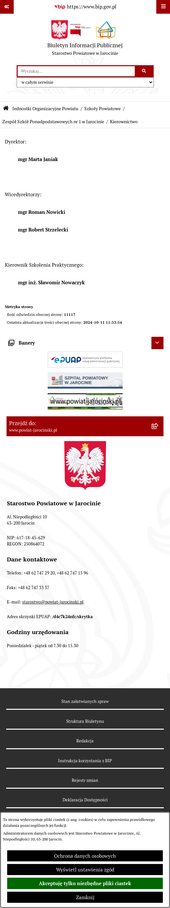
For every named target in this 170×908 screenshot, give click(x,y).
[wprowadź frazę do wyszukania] (76, 71)
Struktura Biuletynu (85, 721)
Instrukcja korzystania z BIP (85, 761)
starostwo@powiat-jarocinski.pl (53, 602)
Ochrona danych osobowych (85, 856)
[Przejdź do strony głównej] (85, 39)
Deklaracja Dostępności (85, 800)
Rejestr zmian (85, 780)
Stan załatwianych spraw (85, 701)
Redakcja (85, 741)
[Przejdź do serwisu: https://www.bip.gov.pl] (85, 7)
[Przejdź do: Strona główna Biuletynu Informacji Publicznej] (6, 108)
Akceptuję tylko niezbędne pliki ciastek (85, 883)
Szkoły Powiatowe (102, 109)
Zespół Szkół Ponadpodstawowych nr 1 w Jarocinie (53, 122)
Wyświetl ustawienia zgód (85, 870)
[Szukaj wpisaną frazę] (145, 71)
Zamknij (85, 897)
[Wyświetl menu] (163, 7)
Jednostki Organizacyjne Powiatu (45, 109)
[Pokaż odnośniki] (7, 7)
